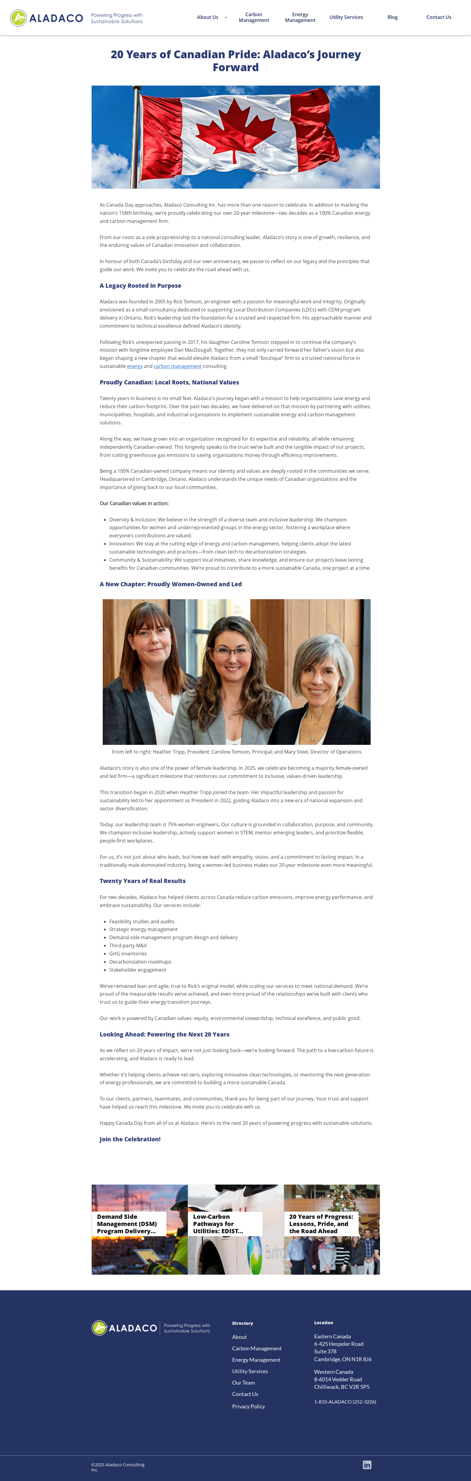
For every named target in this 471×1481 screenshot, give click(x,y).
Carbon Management (257, 1348)
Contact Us (245, 1394)
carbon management (178, 366)
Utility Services (250, 1371)
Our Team (243, 1382)
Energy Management (256, 1359)
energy (135, 366)
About (239, 1337)
